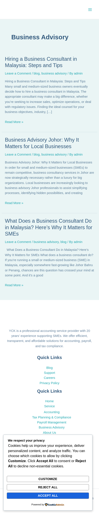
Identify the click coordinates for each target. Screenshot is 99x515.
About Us (49, 432)
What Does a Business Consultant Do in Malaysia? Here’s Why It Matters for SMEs (48, 227)
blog (37, 73)
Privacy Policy (49, 383)
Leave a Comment (18, 73)
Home (49, 401)
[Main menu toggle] (90, 9)
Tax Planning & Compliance (51, 417)
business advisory (54, 73)
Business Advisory (51, 427)
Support (49, 373)
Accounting (51, 412)
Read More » (14, 122)
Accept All (48, 495)
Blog (49, 367)
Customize (47, 479)
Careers (49, 378)
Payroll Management (51, 422)
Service (49, 406)
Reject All (47, 487)
